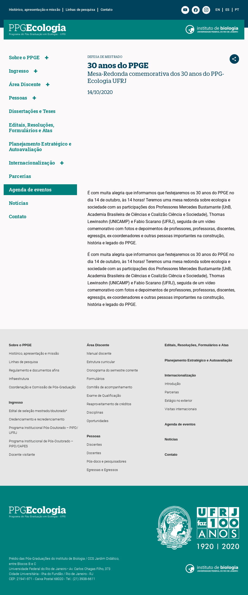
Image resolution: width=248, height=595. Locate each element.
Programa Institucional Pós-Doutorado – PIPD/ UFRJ (43, 430)
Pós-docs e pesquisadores (106, 461)
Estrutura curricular (101, 362)
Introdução (172, 384)
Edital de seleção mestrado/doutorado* (38, 411)
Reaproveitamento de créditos (109, 404)
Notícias (18, 203)
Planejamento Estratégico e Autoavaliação (40, 146)
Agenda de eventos (30, 189)
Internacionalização (32, 163)
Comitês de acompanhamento (109, 387)
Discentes (94, 445)
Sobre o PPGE (24, 57)
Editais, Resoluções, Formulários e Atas (31, 127)
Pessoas (18, 98)
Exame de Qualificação (104, 396)
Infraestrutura (19, 379)
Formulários (96, 379)
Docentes (94, 453)
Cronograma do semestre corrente (112, 370)
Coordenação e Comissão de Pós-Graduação (42, 387)
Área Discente (25, 84)
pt (237, 10)
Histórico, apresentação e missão (34, 10)
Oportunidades (98, 421)
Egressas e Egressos (102, 470)
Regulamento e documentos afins (34, 370)
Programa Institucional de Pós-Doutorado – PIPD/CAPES (41, 443)
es (227, 10)
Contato (106, 10)
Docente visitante (22, 455)
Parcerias (20, 176)
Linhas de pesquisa (80, 10)
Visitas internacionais (181, 409)
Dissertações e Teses (32, 111)
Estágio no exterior (178, 401)
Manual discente (99, 353)
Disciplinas (95, 412)
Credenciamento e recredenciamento (36, 419)
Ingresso (19, 71)
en (217, 10)
